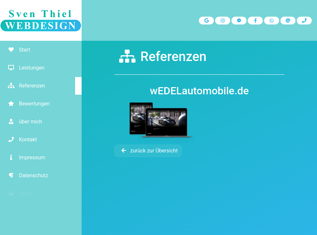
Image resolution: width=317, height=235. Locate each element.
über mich (22, 121)
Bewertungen (26, 104)
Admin (18, 193)
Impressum (24, 157)
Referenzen (24, 86)
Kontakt (20, 139)
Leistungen (23, 68)
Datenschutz (25, 175)
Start (16, 50)
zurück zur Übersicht (148, 151)
